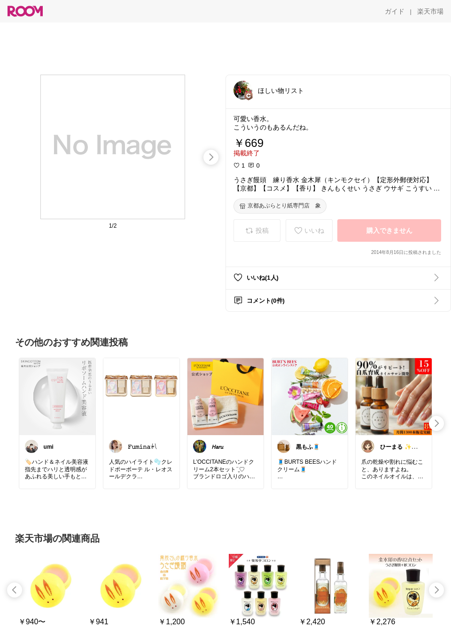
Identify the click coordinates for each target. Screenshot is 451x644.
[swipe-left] (14, 590)
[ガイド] (394, 11)
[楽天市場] (430, 11)
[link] (57, 396)
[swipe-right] (210, 157)
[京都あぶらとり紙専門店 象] (280, 206)
